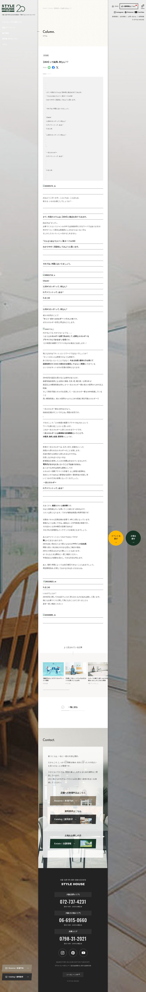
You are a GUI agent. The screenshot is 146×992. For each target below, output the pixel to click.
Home (45, 8)
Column (50, 8)
